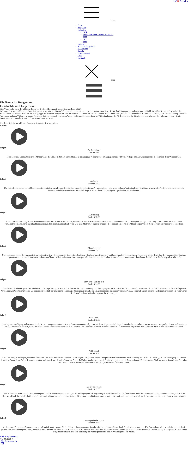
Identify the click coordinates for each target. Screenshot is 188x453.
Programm (82, 27)
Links (80, 56)
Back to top (4, 436)
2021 (85, 39)
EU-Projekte (83, 49)
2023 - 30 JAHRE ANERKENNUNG (98, 34)
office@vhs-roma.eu (8, 441)
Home (80, 25)
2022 (85, 37)
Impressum (14, 436)
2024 (85, 32)
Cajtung (81, 44)
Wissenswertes (84, 53)
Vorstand (81, 58)
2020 (85, 42)
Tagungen (82, 30)
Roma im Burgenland (86, 46)
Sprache (81, 51)
